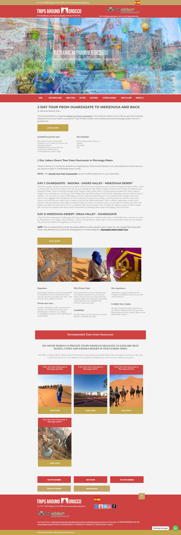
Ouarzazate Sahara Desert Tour (114, 229)
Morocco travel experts (111, 16)
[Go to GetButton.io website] (175, 532)
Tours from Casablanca (59, 15)
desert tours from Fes (101, 522)
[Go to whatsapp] (175, 528)
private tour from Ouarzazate (63, 174)
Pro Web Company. (69, 532)
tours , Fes (49, 15)
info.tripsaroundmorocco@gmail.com (76, 506)
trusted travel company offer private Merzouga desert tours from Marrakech (72, 522)
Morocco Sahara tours (133, 16)
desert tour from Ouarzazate (79, 116)
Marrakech (43, 15)
